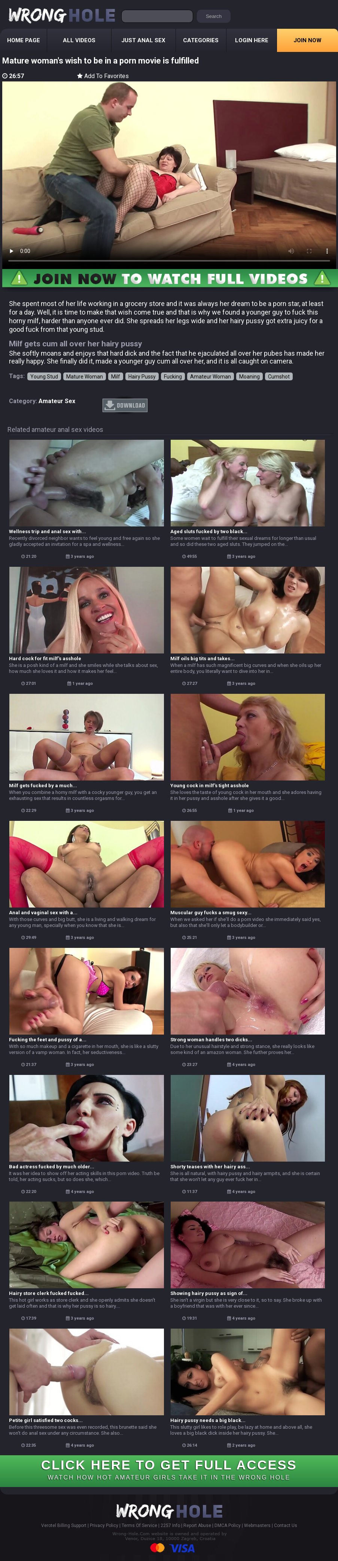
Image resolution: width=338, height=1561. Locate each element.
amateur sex (57, 401)
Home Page (23, 40)
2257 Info (170, 1525)
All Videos (79, 40)
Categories (201, 40)
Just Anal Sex (143, 40)
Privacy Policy (104, 1525)
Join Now (307, 40)
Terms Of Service (139, 1525)
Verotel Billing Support (63, 1525)
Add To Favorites (103, 76)
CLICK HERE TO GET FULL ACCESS (169, 1469)
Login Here (251, 40)
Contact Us (285, 1525)
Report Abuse (197, 1525)
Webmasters (257, 1525)
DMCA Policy (227, 1525)
